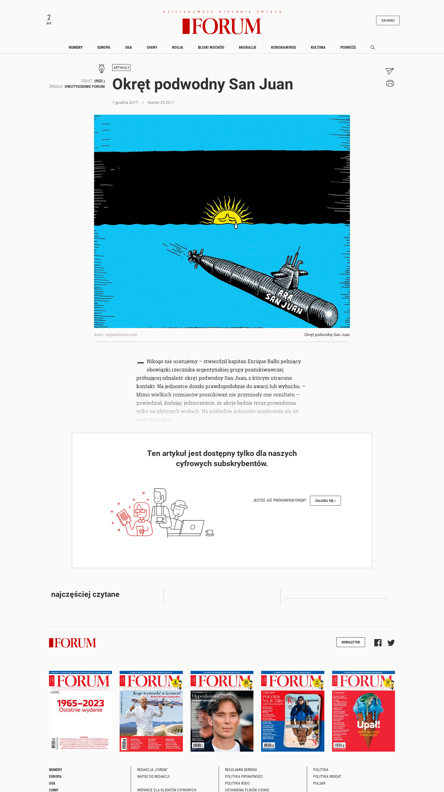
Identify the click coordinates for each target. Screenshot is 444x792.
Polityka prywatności (244, 776)
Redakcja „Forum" (152, 769)
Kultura (318, 47)
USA (128, 47)
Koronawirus (283, 47)
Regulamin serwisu (241, 769)
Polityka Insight (327, 776)
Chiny (152, 47)
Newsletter (351, 642)
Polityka (320, 769)
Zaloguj (387, 20)
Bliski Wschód (211, 47)
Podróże (348, 47)
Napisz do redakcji (153, 776)
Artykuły (121, 67)
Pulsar (319, 783)
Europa (103, 47)
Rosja (177, 47)
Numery (76, 47)
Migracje (247, 47)
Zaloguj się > (325, 500)
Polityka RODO (237, 783)
